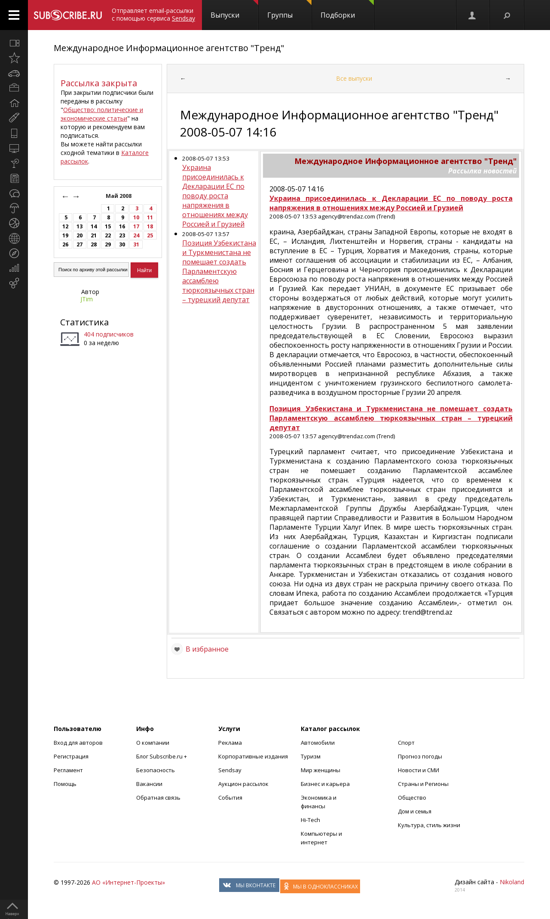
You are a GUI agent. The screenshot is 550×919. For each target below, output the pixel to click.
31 (136, 244)
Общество (412, 797)
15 (108, 226)
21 (94, 235)
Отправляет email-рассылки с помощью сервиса (153, 14)
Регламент (68, 770)
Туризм (311, 756)
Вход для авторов (78, 742)
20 (79, 235)
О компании (152, 742)
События (230, 797)
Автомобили (318, 742)
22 (108, 235)
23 (122, 235)
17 (136, 226)
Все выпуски (354, 78)
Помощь (65, 784)
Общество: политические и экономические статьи (102, 114)
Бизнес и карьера (325, 784)
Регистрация (71, 756)
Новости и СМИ (418, 770)
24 (136, 235)
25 (150, 235)
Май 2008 (119, 196)
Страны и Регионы (423, 784)
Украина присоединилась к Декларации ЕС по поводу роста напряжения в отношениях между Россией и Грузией (215, 196)
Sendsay (229, 770)
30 (122, 244)
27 (79, 244)
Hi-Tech (310, 820)
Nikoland (512, 882)
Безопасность (155, 770)
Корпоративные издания (253, 756)
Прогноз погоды (420, 756)
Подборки (347, 10)
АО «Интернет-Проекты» (128, 882)
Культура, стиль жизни (429, 825)
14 (94, 226)
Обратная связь (158, 797)
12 (65, 226)
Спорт (406, 742)
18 (150, 226)
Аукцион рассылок (243, 784)
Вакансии (149, 784)
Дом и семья (414, 811)
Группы (289, 10)
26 (65, 244)
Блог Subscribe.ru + (162, 756)
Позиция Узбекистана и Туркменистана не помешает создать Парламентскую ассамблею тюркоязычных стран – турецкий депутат (219, 271)
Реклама (230, 742)
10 (136, 217)
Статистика (84, 322)
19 (65, 235)
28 (94, 244)
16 (122, 226)
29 (108, 244)
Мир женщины (320, 770)
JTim (86, 299)
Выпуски (234, 10)
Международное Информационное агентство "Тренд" (169, 48)
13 (79, 226)
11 (150, 217)
